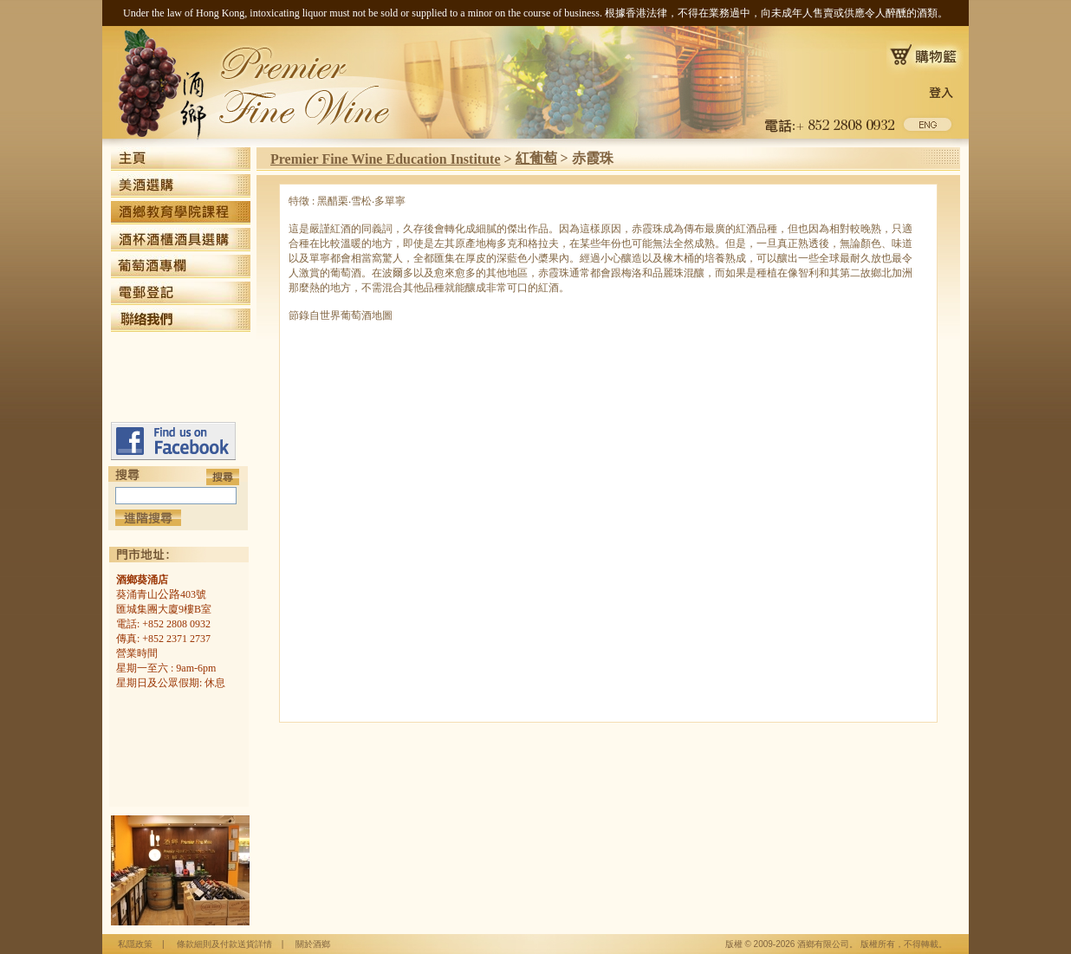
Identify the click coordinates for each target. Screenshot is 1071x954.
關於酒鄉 (312, 944)
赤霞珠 (592, 158)
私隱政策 (135, 944)
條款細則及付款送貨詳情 (224, 944)
